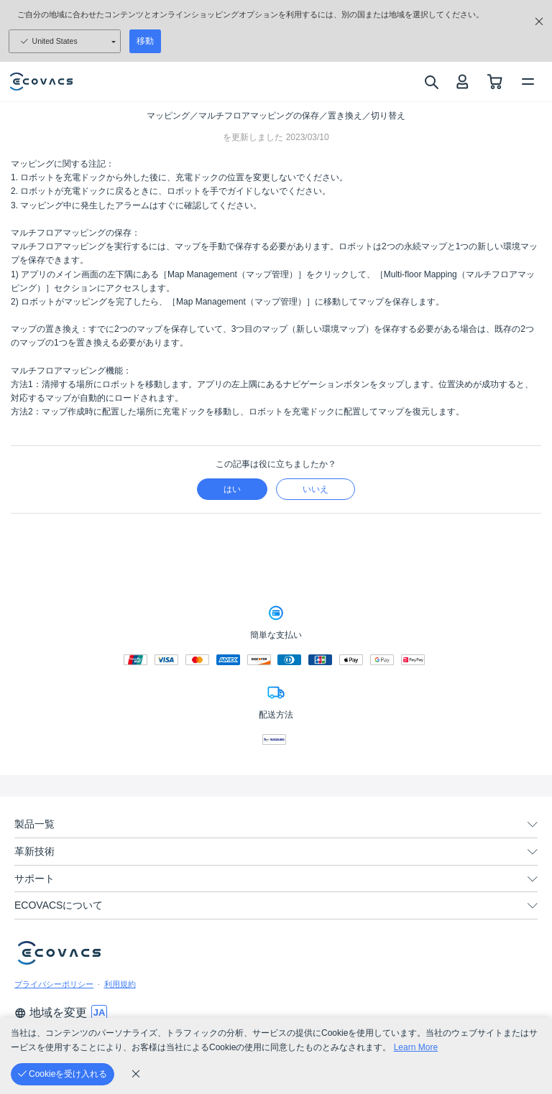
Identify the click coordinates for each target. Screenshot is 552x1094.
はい (232, 489)
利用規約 (120, 984)
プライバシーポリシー (53, 984)
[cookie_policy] (135, 1074)
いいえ (315, 489)
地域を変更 (50, 1012)
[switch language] (99, 1013)
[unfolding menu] (532, 824)
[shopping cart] (495, 81)
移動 (145, 41)
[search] (430, 82)
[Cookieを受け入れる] (62, 1074)
